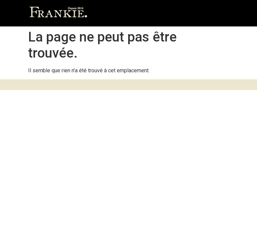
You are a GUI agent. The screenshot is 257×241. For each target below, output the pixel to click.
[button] (222, 13)
